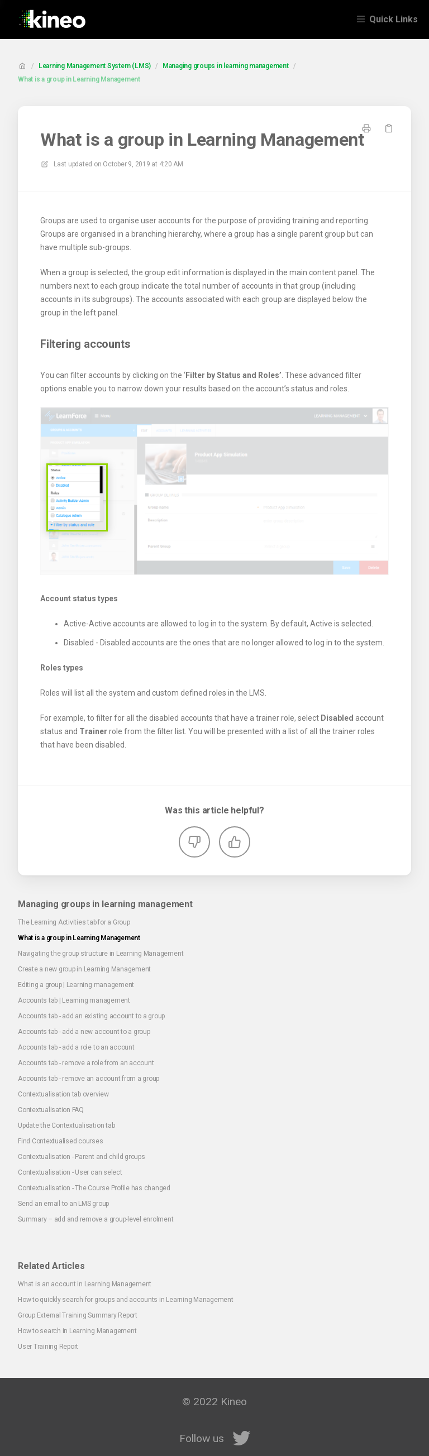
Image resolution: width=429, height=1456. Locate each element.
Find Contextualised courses (60, 1141)
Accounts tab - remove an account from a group (88, 1079)
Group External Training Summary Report (77, 1315)
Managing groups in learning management (226, 66)
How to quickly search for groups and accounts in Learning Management (125, 1300)
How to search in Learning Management (77, 1331)
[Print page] (366, 128)
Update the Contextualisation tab (66, 1125)
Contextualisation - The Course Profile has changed (94, 1188)
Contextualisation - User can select (70, 1172)
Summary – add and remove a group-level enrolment (95, 1219)
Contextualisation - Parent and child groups (81, 1157)
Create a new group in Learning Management (84, 969)
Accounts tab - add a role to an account (76, 1047)
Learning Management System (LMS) (95, 66)
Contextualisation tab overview (63, 1094)
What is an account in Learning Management (84, 1284)
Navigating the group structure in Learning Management (100, 953)
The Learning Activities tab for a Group (74, 922)
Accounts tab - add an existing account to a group (91, 1016)
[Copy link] (389, 128)
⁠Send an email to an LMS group (63, 1204)
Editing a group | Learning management (76, 985)
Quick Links (393, 19)
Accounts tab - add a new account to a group (84, 1032)
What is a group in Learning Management (79, 79)
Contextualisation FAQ (51, 1110)
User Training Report (48, 1346)
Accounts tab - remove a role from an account (86, 1063)
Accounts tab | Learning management (74, 1000)
